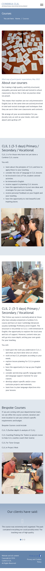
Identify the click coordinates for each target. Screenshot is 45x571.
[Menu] (41, 5)
